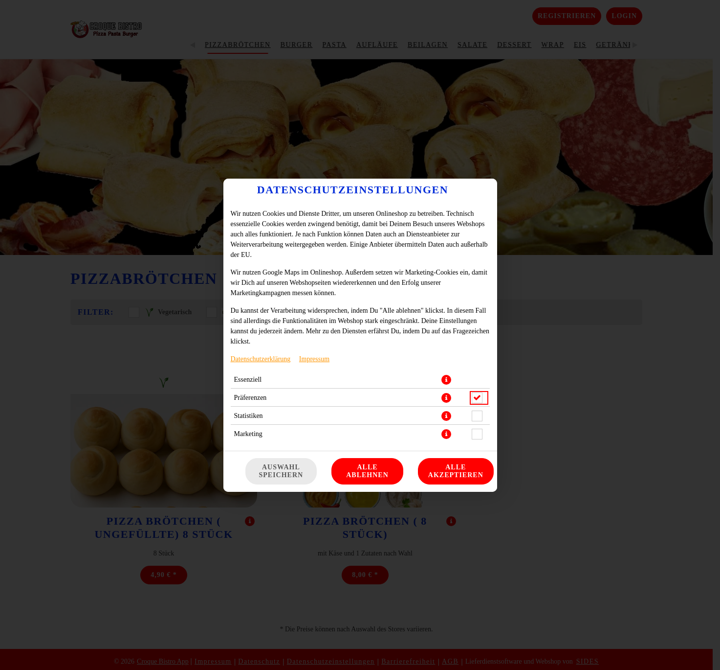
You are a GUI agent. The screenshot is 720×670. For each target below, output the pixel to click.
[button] (446, 380)
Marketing (248, 434)
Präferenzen (250, 397)
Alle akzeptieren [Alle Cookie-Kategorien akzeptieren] (455, 471)
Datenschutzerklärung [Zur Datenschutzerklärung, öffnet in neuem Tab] (261, 359)
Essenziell (248, 379)
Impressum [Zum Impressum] (314, 359)
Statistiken (248, 415)
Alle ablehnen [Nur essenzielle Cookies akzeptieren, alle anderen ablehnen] (367, 471)
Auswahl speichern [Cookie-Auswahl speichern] (281, 471)
